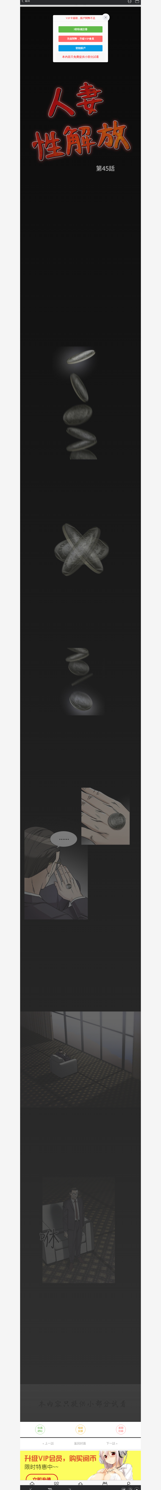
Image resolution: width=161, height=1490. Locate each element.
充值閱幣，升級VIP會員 (80, 38)
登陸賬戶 (80, 48)
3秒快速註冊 (80, 29)
